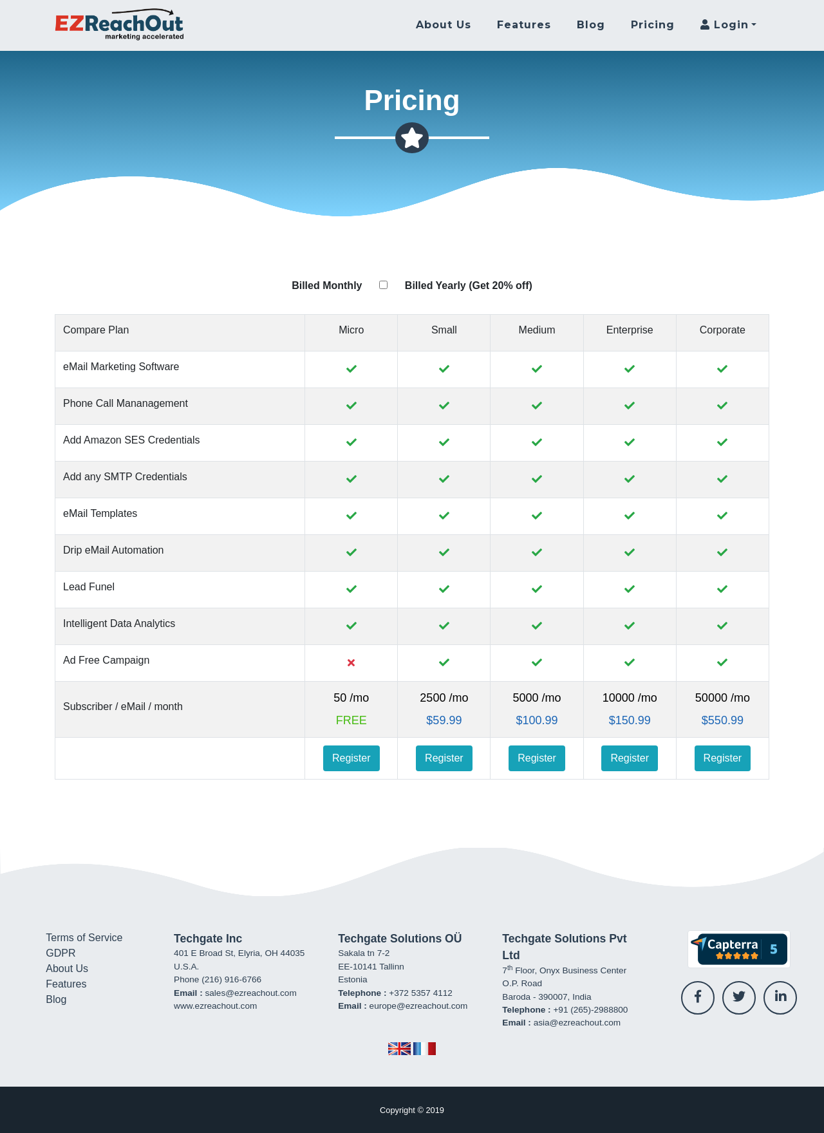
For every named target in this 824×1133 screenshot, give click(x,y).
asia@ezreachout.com (577, 1022)
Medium (537, 329)
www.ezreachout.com (215, 1006)
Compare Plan (96, 329)
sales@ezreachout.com (250, 993)
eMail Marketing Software (121, 366)
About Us (443, 25)
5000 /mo (537, 697)
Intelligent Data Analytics (119, 623)
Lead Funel (89, 586)
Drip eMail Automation (113, 550)
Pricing (653, 25)
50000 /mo (722, 697)
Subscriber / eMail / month (123, 706)
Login (724, 25)
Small (444, 329)
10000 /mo (630, 697)
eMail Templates (100, 513)
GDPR (60, 953)
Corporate (722, 329)
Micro (351, 329)
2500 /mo (444, 697)
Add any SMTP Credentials (125, 476)
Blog (591, 25)
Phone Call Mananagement (125, 403)
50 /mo (351, 697)
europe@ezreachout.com (419, 1006)
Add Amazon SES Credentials (131, 440)
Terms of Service (84, 937)
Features (524, 25)
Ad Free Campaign (106, 660)
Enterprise (629, 329)
